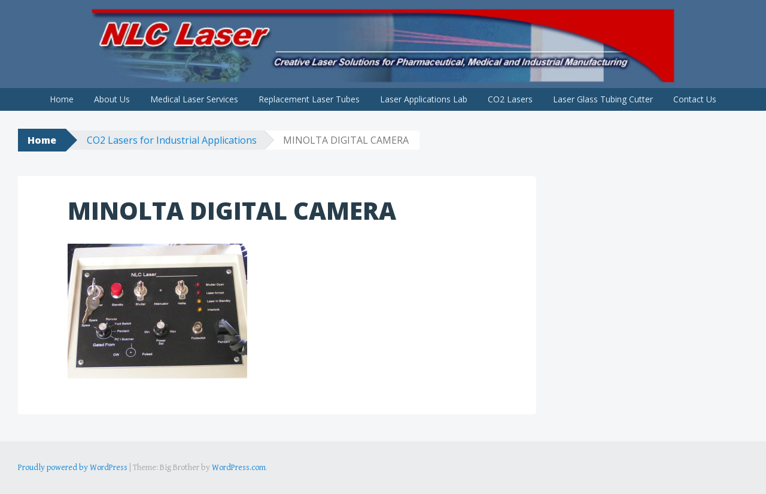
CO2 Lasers (510, 99)
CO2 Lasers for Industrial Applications (172, 140)
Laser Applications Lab (423, 99)
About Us (112, 99)
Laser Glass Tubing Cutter (603, 99)
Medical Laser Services (194, 99)
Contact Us (694, 99)
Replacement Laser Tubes (309, 99)
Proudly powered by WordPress (72, 467)
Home (62, 99)
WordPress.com (239, 467)
